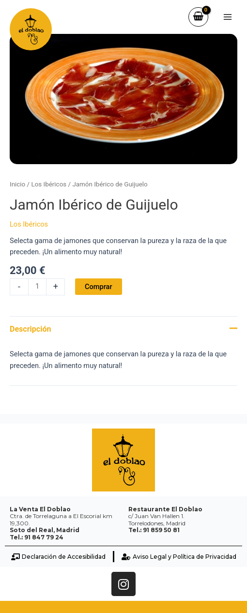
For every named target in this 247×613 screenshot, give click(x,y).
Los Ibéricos (48, 184)
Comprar (98, 286)
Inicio (17, 184)
